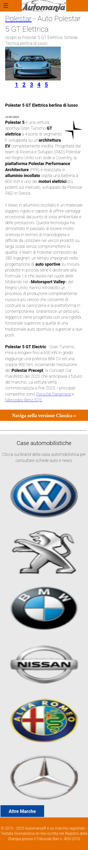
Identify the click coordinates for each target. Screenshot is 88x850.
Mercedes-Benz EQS (23, 399)
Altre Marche (22, 811)
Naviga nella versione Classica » (44, 415)
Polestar (18, 18)
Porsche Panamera (53, 394)
